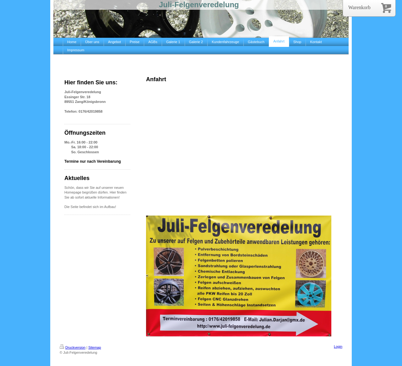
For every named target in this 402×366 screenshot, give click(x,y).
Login (338, 346)
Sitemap (94, 347)
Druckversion (72, 347)
